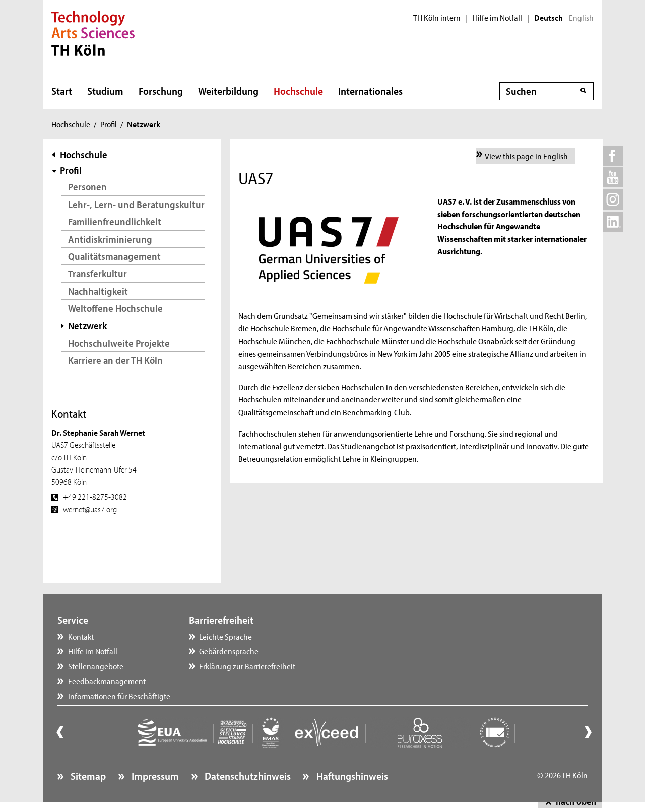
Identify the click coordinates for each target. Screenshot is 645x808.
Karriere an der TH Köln (115, 360)
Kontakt (81, 636)
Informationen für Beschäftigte (119, 695)
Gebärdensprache (229, 650)
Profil (108, 123)
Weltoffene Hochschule (115, 308)
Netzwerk (87, 325)
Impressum (154, 775)
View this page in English (526, 155)
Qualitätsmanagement (114, 256)
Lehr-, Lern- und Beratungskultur (136, 204)
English (581, 17)
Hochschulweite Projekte (119, 342)
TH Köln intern (437, 17)
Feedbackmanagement (107, 680)
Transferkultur (97, 273)
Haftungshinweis (351, 775)
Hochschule (298, 90)
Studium (105, 90)
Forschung (161, 90)
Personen (87, 186)
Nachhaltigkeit (98, 291)
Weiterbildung (228, 90)
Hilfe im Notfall (497, 17)
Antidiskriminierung (110, 239)
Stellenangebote (95, 665)
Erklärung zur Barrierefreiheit (247, 665)
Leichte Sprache (225, 636)
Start (61, 90)
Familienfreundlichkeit (114, 221)
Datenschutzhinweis (247, 775)
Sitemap (87, 775)
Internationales (370, 90)
